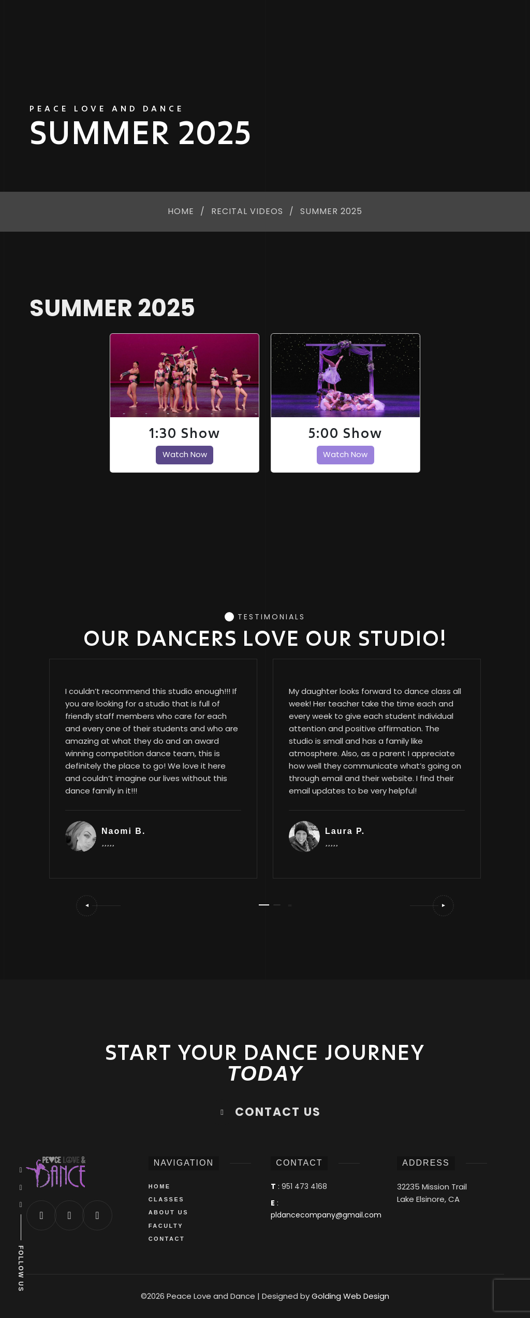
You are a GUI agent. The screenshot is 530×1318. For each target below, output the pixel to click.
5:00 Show (345, 433)
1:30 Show (184, 433)
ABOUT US (168, 1212)
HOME (160, 1186)
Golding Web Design (350, 1296)
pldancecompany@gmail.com (326, 1215)
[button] (98, 905)
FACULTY (166, 1226)
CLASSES (166, 1199)
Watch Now (185, 454)
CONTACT (167, 1239)
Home (181, 211)
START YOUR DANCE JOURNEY (265, 1063)
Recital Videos (247, 211)
